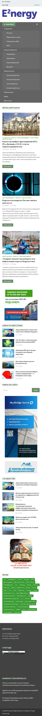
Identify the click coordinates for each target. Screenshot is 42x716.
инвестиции (19, 601)
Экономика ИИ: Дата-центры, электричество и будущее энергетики (26, 352)
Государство (8, 28)
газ (22, 598)
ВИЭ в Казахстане (19, 582)
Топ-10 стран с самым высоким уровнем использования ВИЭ (26, 341)
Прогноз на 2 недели (19, 653)
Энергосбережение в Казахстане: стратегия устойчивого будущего (26, 331)
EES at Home (8, 100)
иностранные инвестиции (10, 604)
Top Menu (7, 1)
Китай (13, 587)
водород (30, 595)
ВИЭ (32, 579)
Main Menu (10, 24)
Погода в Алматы (13, 651)
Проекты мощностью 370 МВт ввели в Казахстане (26, 518)
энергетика (17, 612)
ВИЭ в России (30, 582)
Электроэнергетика (13, 75)
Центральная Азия (8, 593)
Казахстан (6, 587)
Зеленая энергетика (13, 88)
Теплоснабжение (12, 84)
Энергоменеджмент (10, 50)
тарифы (18, 609)
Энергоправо (11, 58)
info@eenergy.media (13, 633)
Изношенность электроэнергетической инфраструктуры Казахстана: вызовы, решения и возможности (27, 507)
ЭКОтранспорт (8, 92)
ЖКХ (8, 45)
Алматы (19, 579)
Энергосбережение (13, 62)
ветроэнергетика (21, 595)
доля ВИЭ (27, 598)
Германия (22, 585)
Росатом (28, 587)
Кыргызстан (20, 587)
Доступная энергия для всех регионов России (25, 362)
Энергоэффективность (22, 593)
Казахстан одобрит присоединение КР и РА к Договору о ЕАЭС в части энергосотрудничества (19, 144)
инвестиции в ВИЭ (30, 601)
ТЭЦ (14, 590)
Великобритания (8, 585)
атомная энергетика (9, 595)
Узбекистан (21, 590)
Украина (28, 590)
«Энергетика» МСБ (13, 41)
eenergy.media (13, 636)
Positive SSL (5, 713)
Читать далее (7, 166)
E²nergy (14, 149)
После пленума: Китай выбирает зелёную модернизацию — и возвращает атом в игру (27, 373)
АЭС (4, 579)
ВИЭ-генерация (7, 582)
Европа (29, 585)
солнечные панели (8, 609)
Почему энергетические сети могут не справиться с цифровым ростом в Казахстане (27, 495)
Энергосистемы (9, 71)
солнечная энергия (23, 606)
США (4, 590)
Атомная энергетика (13, 79)
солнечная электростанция (27, 604)
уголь (23, 609)
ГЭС (16, 585)
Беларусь (26, 579)
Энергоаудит (11, 54)
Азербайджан (11, 579)
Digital (6, 96)
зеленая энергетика (8, 601)
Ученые (35, 590)
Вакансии (10, 67)
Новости (13, 137)
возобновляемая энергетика (11, 598)
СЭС (9, 590)
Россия (34, 587)
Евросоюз (36, 585)
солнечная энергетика (9, 606)
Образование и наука (13, 37)
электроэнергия (7, 612)
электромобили (31, 609)
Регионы (9, 33)
